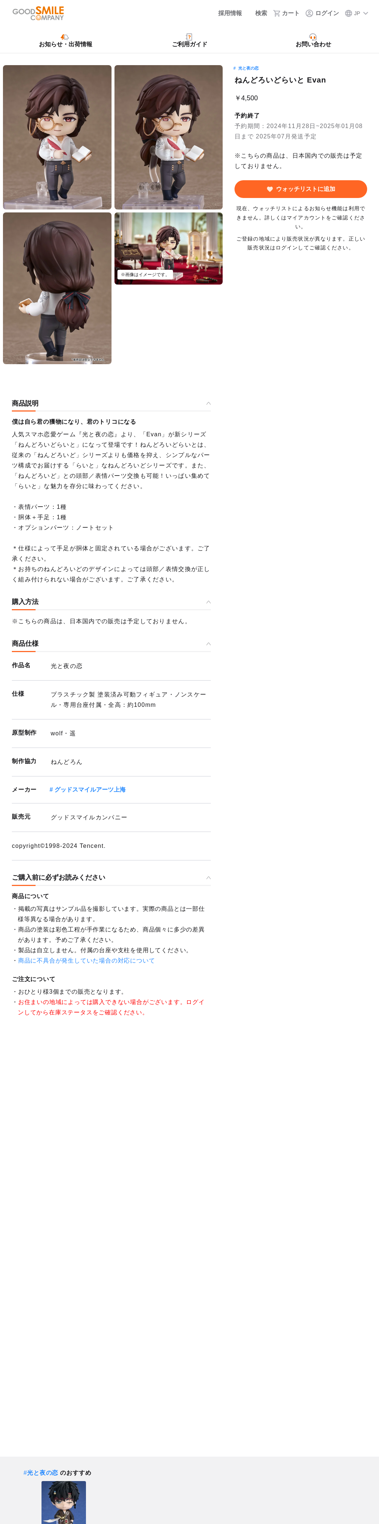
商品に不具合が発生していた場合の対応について (86, 960)
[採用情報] (225, 13)
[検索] (257, 13)
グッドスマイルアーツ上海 (90, 789)
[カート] (286, 13)
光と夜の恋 (248, 68)
